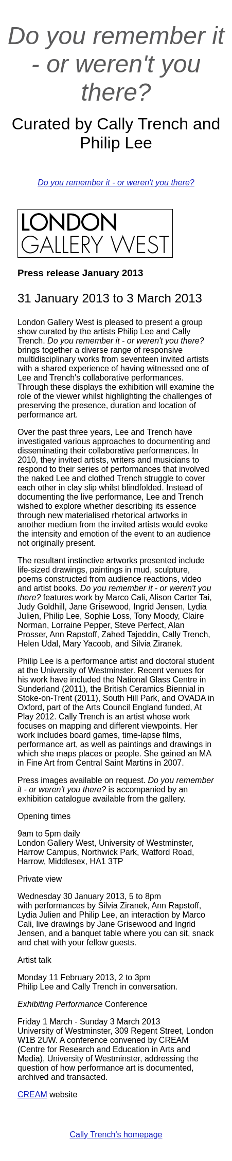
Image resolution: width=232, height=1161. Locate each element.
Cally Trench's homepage (115, 1134)
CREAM (32, 1094)
